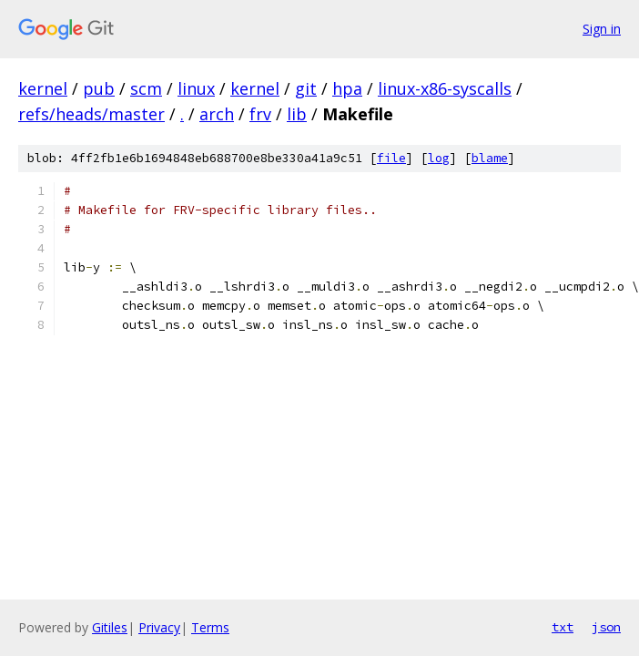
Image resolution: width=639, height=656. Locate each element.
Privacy (159, 627)
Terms (210, 627)
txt (562, 627)
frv (260, 114)
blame (490, 158)
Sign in (602, 28)
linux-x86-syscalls (445, 88)
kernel (42, 88)
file (391, 158)
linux (196, 88)
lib (297, 114)
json (606, 627)
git (306, 88)
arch (216, 114)
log (439, 158)
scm (146, 88)
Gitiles (109, 627)
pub (99, 88)
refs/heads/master (91, 114)
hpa (347, 88)
